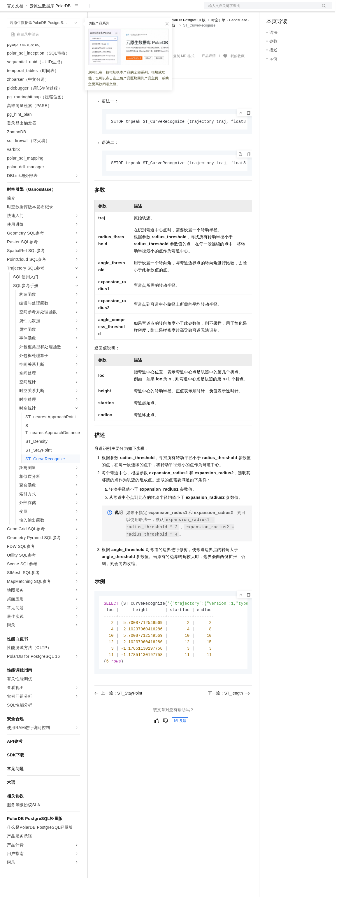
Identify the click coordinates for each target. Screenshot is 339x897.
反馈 (180, 743)
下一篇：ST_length (229, 715)
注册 (300, 9)
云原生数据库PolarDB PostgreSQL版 (176, 39)
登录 (322, 9)
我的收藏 (238, 75)
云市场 (142, 9)
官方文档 (15, 24)
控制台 (287, 9)
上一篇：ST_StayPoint (118, 715)
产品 (76, 9)
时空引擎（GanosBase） (231, 39)
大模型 (60, 9)
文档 (260, 9)
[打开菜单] (9, 9)
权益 (112, 9)
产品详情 (209, 74)
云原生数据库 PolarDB (50, 24)
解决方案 (94, 9)
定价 (126, 9)
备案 (272, 9)
